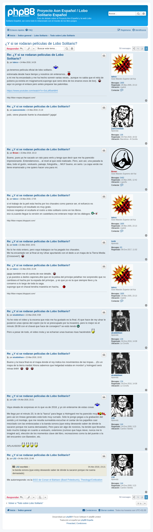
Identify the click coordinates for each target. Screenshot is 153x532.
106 (121, 135)
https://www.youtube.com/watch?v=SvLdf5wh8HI (32, 90)
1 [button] (138, 48)
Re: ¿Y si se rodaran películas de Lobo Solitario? (35, 56)
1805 (122, 83)
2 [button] (142, 48)
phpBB (69, 517)
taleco (114, 77)
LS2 (113, 418)
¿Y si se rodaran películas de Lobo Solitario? (41, 43)
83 (121, 247)
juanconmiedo (117, 129)
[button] (134, 48)
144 (121, 424)
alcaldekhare (116, 333)
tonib (113, 241)
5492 (122, 178)
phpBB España (87, 520)
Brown (114, 172)
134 (121, 339)
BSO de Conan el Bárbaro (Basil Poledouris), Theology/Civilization (67, 479)
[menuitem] (28, 30)
